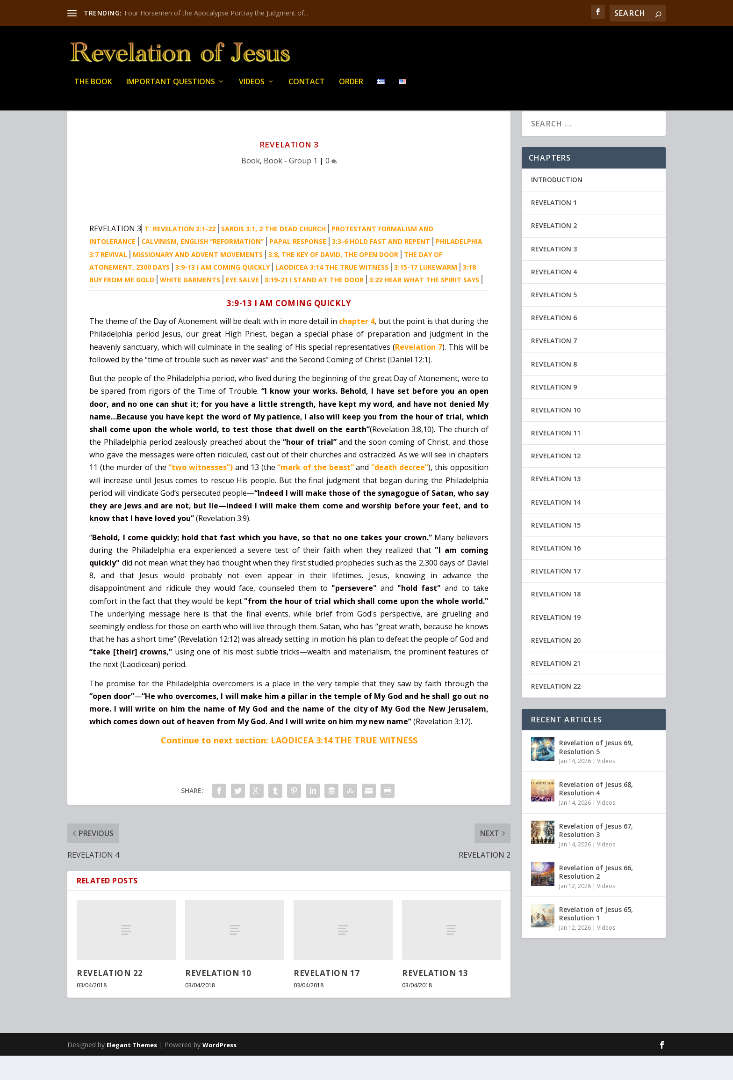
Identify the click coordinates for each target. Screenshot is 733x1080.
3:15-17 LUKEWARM (425, 291)
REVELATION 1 (554, 226)
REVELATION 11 (556, 457)
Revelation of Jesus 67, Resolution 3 (596, 854)
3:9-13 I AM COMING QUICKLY (222, 291)
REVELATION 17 (327, 997)
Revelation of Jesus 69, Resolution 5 (596, 771)
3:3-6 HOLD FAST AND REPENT (381, 265)
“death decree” (399, 491)
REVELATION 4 (554, 296)
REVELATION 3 (554, 273)
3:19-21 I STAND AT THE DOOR (314, 304)
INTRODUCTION (556, 203)
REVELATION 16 (556, 572)
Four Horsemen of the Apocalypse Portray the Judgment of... (216, 12)
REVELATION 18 (556, 618)
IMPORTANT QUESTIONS (170, 88)
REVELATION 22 (110, 997)
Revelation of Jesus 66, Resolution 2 (596, 896)
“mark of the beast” (315, 491)
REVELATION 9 (554, 411)
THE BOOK (93, 88)
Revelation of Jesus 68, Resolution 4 (596, 813)
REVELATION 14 (556, 526)
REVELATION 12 (556, 480)
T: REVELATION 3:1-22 (180, 253)
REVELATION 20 (556, 664)
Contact (306, 88)
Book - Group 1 (290, 185)
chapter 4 (356, 345)
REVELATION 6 (554, 342)
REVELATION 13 (435, 997)
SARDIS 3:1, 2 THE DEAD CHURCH (273, 253)
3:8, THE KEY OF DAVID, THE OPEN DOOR (333, 278)
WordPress (219, 1069)
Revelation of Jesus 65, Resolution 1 (596, 938)
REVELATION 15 (556, 549)
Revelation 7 (418, 371)
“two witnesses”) (200, 491)
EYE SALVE (242, 304)
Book (250, 185)
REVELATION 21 (556, 687)
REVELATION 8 (554, 388)
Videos (252, 88)
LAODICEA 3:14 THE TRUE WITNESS (331, 291)
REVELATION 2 (554, 249)
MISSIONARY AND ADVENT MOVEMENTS (198, 278)
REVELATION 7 (554, 364)
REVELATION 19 (556, 641)
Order (351, 88)
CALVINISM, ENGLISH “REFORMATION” (202, 265)
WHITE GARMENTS (190, 304)
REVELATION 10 (218, 997)
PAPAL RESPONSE (297, 265)
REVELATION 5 (554, 319)
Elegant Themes (132, 1069)
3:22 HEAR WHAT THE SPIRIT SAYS (424, 304)
